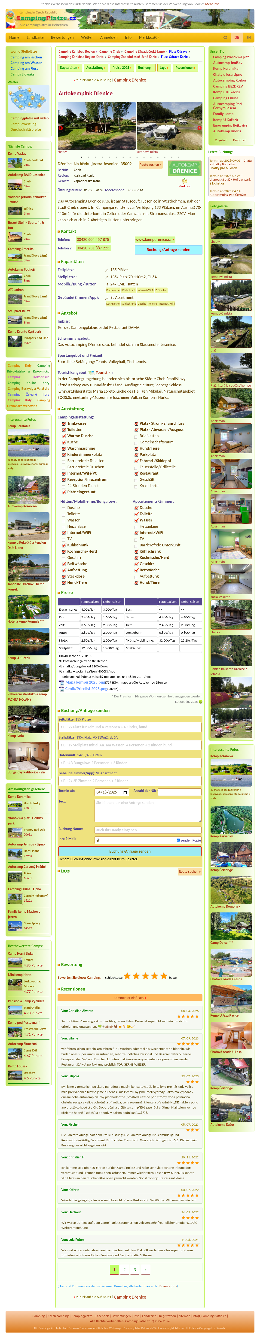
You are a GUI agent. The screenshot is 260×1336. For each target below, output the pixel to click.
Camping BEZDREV (228, 86)
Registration (167, 1316)
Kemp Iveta (16, 736)
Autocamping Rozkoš (230, 80)
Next (199, 128)
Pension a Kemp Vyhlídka (26, 1001)
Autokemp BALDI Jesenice (26, 175)
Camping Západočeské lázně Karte (132, 57)
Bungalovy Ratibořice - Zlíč (27, 772)
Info (128, 37)
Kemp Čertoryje (222, 870)
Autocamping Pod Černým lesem (227, 105)
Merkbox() (149, 37)
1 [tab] (81, 157)
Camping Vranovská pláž (231, 57)
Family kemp (223, 113)
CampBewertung (23, 124)
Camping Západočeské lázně (145, 51)
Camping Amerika (21, 249)
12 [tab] (158, 157)
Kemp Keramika (19, 426)
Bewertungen (62, 37)
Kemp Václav (17, 153)
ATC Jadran (16, 290)
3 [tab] (95, 157)
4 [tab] (102, 157)
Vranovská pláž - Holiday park (25, 820)
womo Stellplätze (24, 51)
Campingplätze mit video (30, 118)
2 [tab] (88, 157)
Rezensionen (184, 68)
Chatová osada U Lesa (226, 1052)
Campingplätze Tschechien (53, 1328)
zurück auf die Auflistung (93, 80)
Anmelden (109, 37)
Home (14, 37)
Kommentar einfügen (130, 998)
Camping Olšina (225, 98)
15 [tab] (178, 157)
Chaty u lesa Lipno (227, 74)
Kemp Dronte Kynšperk (24, 332)
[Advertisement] (29, 1114)
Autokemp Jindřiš (227, 131)
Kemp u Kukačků (226, 92)
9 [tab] (137, 157)
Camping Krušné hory (28, 383)
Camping (38, 1316)
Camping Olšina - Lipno (24, 889)
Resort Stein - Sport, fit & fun (26, 225)
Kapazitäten (68, 68)
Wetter (87, 37)
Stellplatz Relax (19, 311)
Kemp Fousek (17, 1066)
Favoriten (239, 140)
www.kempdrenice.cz (153, 239)
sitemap (184, 1316)
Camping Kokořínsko (28, 377)
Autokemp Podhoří (21, 269)
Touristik (103, 373)
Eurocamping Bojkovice (230, 125)
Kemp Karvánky (222, 836)
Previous (61, 128)
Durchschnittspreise (26, 129)
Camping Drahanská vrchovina (28, 403)
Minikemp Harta (19, 975)
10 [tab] (144, 157)
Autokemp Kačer (222, 1125)
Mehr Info (212, 4)
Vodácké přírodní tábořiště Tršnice (27, 199)
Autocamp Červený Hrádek (27, 867)
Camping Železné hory (28, 394)
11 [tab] (151, 157)
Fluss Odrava (178, 51)
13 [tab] (164, 157)
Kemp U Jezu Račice (225, 1015)
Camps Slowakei (23, 74)
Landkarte (35, 37)
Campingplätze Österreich (138, 1328)
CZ (225, 37)
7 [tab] (123, 157)
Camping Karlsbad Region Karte (81, 57)
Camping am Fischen (26, 57)
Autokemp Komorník (22, 506)
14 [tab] (171, 157)
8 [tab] (130, 157)
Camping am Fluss (24, 68)
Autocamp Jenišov (227, 62)
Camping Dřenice (130, 80)
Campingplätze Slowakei (212, 1328)
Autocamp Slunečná (22, 1044)
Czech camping (58, 1316)
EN (249, 37)
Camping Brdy (20, 366)
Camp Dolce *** (222, 943)
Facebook (102, 1316)
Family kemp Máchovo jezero (24, 914)
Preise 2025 (121, 68)
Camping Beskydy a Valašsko (28, 389)
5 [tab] (109, 157)
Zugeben (221, 140)
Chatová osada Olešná (226, 979)
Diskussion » (168, 1286)
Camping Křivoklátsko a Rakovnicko (28, 368)
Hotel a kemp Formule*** (26, 621)
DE (237, 37)
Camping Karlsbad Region (76, 51)
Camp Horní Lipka (20, 953)
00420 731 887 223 (93, 248)
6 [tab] (116, 157)
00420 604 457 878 (93, 239)
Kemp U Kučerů (19, 658)
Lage (163, 68)
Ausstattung (94, 68)
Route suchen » (151, 165)
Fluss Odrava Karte (174, 57)
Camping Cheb (109, 51)
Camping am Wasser (26, 63)
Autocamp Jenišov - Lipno (26, 844)
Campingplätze (82, 1316)
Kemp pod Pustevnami (24, 1023)
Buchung (144, 68)
